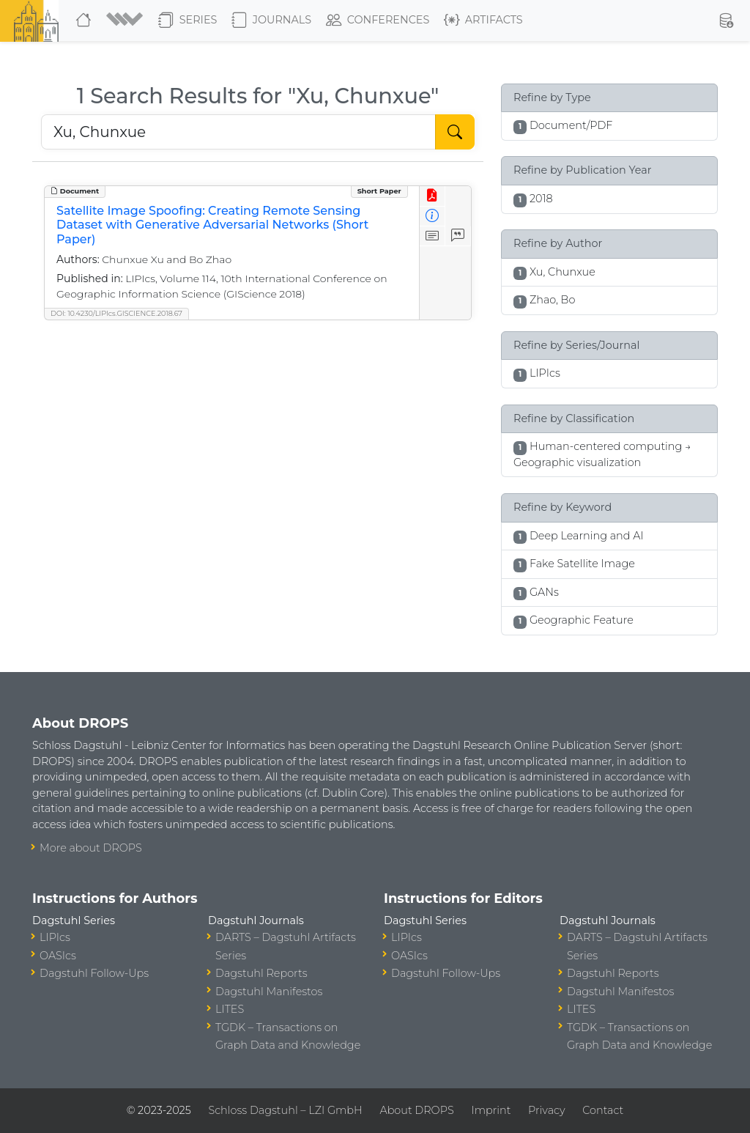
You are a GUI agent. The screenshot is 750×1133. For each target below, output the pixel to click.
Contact (602, 1110)
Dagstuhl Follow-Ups (94, 973)
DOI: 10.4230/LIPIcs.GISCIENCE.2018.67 (116, 313)
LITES (229, 1009)
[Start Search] (455, 132)
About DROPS (416, 1110)
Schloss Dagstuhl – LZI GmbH (285, 1110)
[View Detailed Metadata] (432, 216)
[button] (126, 20)
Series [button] (188, 20)
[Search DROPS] (238, 132)
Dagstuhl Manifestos (268, 991)
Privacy (546, 1110)
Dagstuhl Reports (261, 973)
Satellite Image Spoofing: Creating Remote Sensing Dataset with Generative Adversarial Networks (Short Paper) (212, 225)
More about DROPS (91, 848)
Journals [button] (271, 20)
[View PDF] (432, 196)
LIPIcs (55, 937)
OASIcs (58, 955)
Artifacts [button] (483, 20)
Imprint (490, 1110)
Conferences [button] (378, 20)
